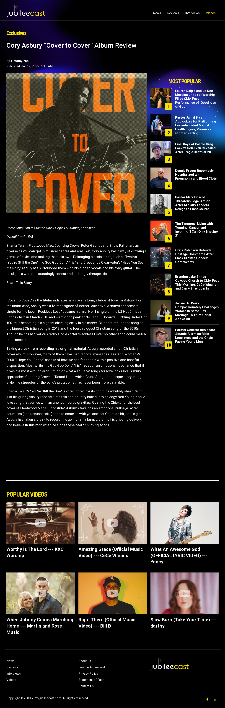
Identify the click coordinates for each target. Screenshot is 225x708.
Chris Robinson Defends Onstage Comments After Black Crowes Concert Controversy (194, 256)
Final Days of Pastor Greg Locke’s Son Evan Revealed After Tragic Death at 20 (195, 148)
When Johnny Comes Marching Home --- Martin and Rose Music (39, 626)
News (157, 13)
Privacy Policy (88, 673)
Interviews (192, 13)
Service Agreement (91, 667)
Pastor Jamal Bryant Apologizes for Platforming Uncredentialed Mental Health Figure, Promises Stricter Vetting (195, 125)
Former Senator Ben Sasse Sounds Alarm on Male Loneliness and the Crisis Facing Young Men (195, 335)
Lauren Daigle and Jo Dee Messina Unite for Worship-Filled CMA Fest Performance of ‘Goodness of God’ (195, 98)
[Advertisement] (184, 59)
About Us (84, 661)
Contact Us (86, 686)
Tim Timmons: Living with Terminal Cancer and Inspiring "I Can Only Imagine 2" (196, 229)
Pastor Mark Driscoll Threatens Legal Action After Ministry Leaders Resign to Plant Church (192, 203)
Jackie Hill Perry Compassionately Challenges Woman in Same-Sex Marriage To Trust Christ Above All (197, 311)
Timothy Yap (19, 61)
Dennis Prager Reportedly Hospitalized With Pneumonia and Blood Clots (196, 174)
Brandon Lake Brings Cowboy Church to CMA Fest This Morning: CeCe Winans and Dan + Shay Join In (197, 282)
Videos (211, 13)
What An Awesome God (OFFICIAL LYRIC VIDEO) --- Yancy (179, 555)
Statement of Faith (91, 680)
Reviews (173, 13)
